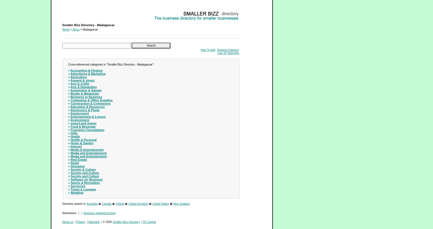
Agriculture (78, 77)
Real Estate (79, 159)
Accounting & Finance (86, 70)
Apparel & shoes (82, 80)
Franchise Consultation (87, 130)
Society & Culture (83, 169)
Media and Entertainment (89, 153)
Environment (80, 120)
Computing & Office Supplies (92, 100)
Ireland (120, 203)
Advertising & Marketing (87, 73)
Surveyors (78, 186)
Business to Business (86, 97)
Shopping (78, 166)
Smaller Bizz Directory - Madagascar (84, 12)
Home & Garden (82, 143)
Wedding (77, 192)
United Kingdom (138, 203)
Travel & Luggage (83, 189)
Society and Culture (85, 173)
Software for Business (87, 179)
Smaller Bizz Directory (126, 221)
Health (75, 136)
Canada (106, 203)
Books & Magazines (85, 93)
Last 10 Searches (228, 52)
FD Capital (149, 221)
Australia (92, 203)
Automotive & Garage (85, 90)
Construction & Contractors (91, 103)
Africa (76, 29)
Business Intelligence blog (100, 213)
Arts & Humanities (83, 87)
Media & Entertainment (87, 149)
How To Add (208, 49)
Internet (76, 146)
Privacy (80, 221)
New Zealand (181, 203)
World (66, 29)
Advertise (94, 221)
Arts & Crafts (79, 83)
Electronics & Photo (85, 110)
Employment (80, 113)
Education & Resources (88, 106)
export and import (84, 123)
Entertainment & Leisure (88, 116)
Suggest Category (228, 49)
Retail (75, 163)
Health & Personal (84, 139)
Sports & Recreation (85, 182)
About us (67, 221)
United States (160, 203)
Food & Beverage (83, 126)
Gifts (74, 133)
